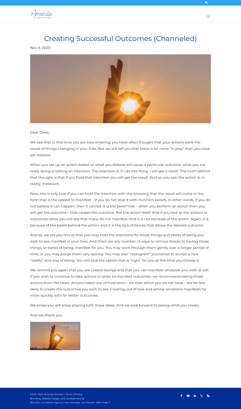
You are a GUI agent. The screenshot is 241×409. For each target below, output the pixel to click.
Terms (68, 394)
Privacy (78, 394)
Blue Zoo (35, 402)
